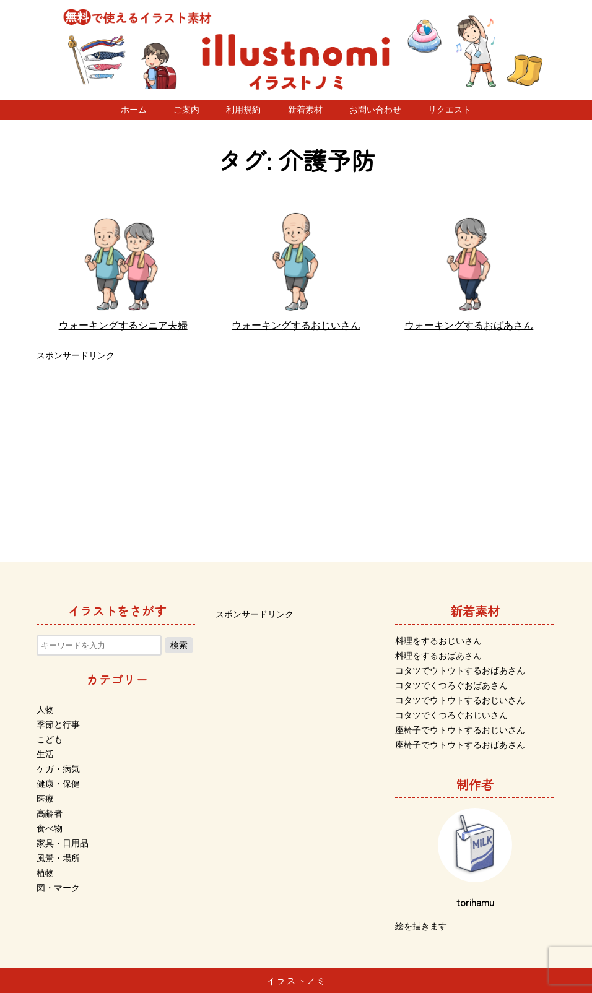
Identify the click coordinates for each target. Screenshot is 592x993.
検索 (179, 645)
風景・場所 (58, 858)
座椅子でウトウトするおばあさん (460, 745)
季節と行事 (58, 724)
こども (50, 739)
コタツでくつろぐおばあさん (451, 685)
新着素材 (305, 110)
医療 (45, 799)
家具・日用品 (63, 843)
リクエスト (449, 110)
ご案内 (186, 110)
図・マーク (58, 888)
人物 (45, 709)
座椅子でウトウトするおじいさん (460, 730)
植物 (45, 873)
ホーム (134, 110)
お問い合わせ (375, 110)
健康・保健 (58, 784)
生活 (45, 754)
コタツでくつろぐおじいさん (451, 715)
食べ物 (50, 828)
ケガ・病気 (58, 769)
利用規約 (243, 110)
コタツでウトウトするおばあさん (460, 670)
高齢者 (50, 813)
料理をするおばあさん (438, 656)
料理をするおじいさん (438, 641)
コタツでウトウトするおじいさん (460, 700)
